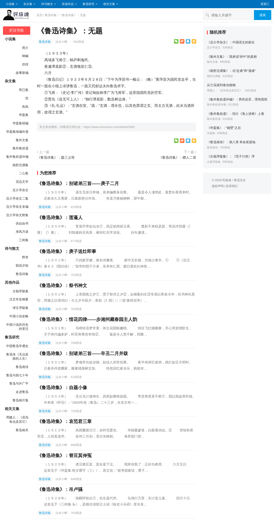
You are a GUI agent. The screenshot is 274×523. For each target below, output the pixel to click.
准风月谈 (22, 231)
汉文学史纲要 (18, 299)
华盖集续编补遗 (17, 131)
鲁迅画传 (22, 367)
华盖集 (23, 115)
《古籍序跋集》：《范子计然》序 (231, 156)
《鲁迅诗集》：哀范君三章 (64, 421)
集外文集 (22, 140)
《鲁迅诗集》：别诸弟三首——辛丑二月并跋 (82, 353)
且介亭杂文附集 (17, 215)
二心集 (23, 173)
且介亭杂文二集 (17, 198)
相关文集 (109, 4)
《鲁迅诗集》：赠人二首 (177, 157)
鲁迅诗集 (51, 15)
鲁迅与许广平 (18, 383)
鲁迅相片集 (20, 400)
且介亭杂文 (20, 190)
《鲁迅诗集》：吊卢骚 (60, 489)
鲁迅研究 (88, 4)
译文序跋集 (20, 308)
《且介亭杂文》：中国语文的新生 (231, 42)
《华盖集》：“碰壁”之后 (224, 128)
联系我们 (232, 186)
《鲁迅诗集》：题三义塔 (56, 157)
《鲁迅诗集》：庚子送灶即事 (66, 251)
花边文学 (22, 181)
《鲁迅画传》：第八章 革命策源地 (231, 142)
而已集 (23, 90)
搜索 (262, 15)
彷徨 (25, 64)
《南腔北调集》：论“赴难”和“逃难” (231, 71)
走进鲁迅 (22, 392)
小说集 (10, 4)
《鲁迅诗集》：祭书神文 (62, 285)
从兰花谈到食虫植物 (221, 85)
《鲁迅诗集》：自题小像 (62, 387)
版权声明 (218, 186)
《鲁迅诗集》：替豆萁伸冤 (64, 455)
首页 (40, 15)
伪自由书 (22, 223)
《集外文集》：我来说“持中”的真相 (232, 56)
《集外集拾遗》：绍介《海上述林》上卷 (235, 113)
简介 (25, 48)
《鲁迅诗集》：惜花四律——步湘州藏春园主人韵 (87, 319)
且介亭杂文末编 (17, 206)
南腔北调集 (20, 165)
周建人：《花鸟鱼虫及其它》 (17, 419)
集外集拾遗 (20, 148)
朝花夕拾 (22, 265)
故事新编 (22, 73)
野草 (25, 257)
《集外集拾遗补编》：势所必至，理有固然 (237, 99)
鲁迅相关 (22, 430)
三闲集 (23, 240)
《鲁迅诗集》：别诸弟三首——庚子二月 (78, 183)
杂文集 (27, 4)
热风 (25, 106)
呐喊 (25, 56)
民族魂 (226, 180)
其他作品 (68, 4)
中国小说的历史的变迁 (17, 327)
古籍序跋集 (20, 291)
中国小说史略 (18, 316)
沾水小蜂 (61, 41)
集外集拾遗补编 (17, 156)
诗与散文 (47, 4)
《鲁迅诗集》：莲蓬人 (60, 217)
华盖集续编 (20, 123)
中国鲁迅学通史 (17, 346)
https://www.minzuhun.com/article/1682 (109, 127)
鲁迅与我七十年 (17, 375)
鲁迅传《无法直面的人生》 (17, 356)
